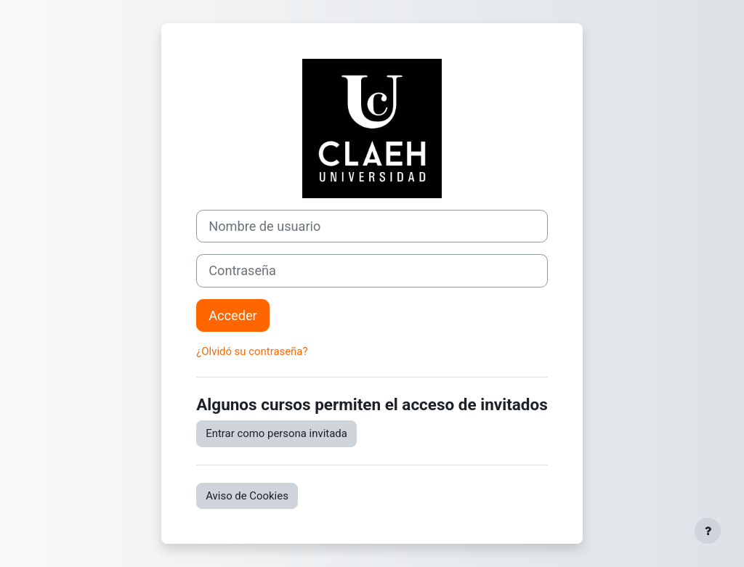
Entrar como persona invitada (276, 433)
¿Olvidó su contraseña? (251, 351)
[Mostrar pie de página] (708, 531)
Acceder (233, 315)
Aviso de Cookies (247, 495)
